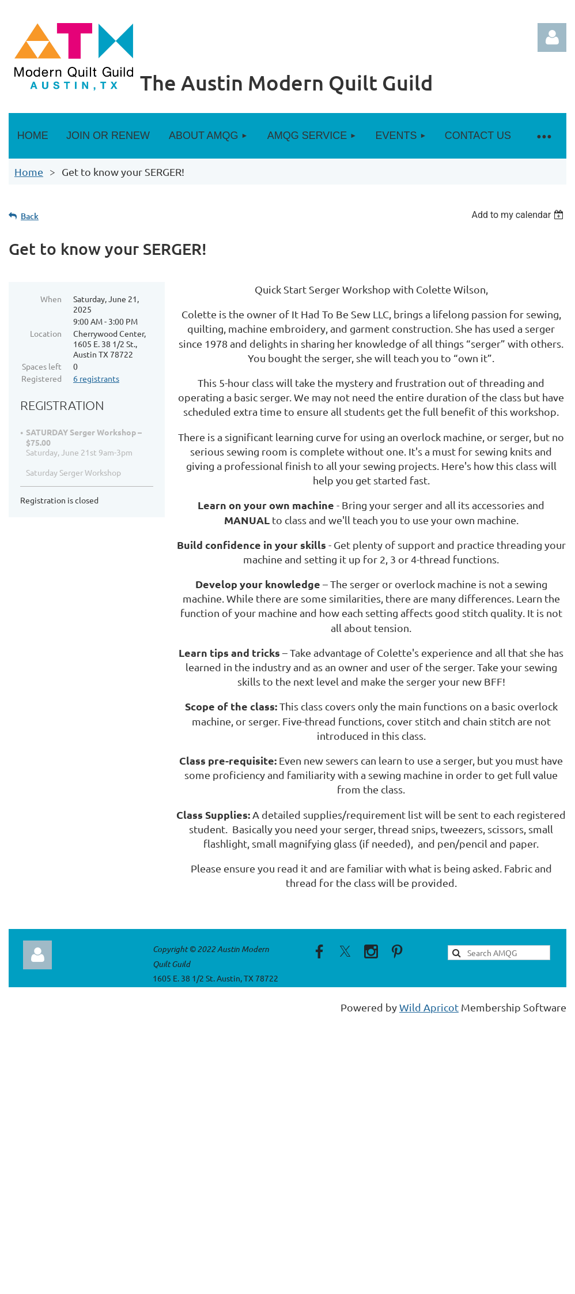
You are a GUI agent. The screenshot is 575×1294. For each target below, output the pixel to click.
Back (30, 215)
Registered (41, 378)
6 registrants (96, 378)
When (51, 299)
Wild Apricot (429, 1007)
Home (28, 171)
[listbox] (518, 215)
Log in (552, 37)
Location (46, 333)
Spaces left (42, 366)
